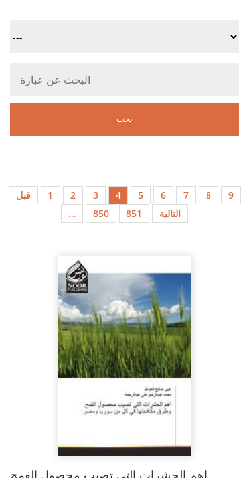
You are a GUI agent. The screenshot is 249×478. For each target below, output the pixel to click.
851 (134, 213)
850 (101, 213)
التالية (170, 213)
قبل (23, 195)
